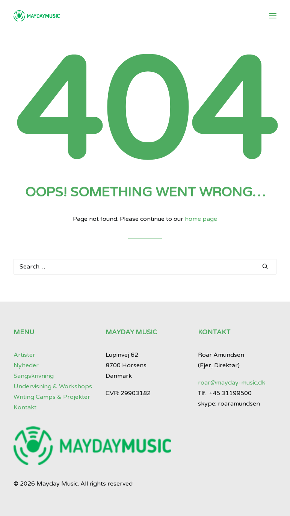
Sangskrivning (34, 376)
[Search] (145, 267)
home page (201, 219)
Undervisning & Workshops (53, 386)
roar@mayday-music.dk (231, 382)
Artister (24, 355)
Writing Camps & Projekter (52, 397)
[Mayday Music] (37, 15)
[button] (272, 16)
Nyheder (26, 365)
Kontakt (25, 407)
